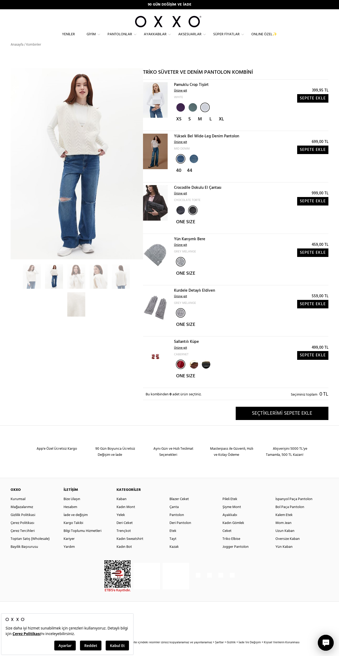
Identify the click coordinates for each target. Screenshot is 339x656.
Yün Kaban (284, 556)
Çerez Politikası (22, 533)
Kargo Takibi (73, 533)
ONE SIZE (185, 231)
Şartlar (220, 652)
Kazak (174, 556)
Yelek (121, 525)
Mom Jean (283, 533)
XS (178, 129)
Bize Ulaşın (72, 509)
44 (189, 180)
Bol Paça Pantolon (289, 517)
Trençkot (124, 540)
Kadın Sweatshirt (130, 548)
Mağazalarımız (22, 517)
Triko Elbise (231, 548)
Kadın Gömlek (233, 533)
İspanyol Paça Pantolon (294, 509)
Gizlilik (232, 652)
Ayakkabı (229, 525)
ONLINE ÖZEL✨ (264, 39)
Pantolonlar (120, 39)
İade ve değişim (76, 525)
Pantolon (177, 525)
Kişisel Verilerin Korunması (282, 652)
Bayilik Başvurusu (24, 556)
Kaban (122, 509)
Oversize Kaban (287, 548)
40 (178, 180)
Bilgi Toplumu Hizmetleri (82, 540)
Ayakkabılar (155, 39)
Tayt (173, 548)
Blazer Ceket (179, 509)
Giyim (91, 39)
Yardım (69, 556)
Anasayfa (17, 54)
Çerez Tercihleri (23, 540)
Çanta (174, 517)
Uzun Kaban (285, 540)
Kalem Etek (284, 525)
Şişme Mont (231, 517)
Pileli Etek (229, 509)
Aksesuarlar (190, 39)
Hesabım (70, 517)
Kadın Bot (124, 556)
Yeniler (68, 39)
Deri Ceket (125, 533)
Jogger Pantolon (235, 556)
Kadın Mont (126, 517)
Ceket (226, 540)
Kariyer (69, 548)
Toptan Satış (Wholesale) (30, 548)
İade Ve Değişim (250, 652)
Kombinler (33, 54)
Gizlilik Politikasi (23, 525)
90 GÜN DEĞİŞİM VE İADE (169, 5)
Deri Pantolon (180, 533)
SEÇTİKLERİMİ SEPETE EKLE (282, 423)
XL (221, 129)
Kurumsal (18, 509)
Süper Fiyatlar (226, 39)
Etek (173, 540)
